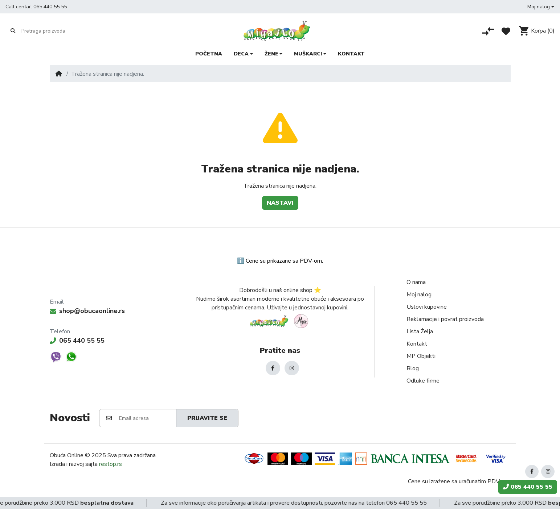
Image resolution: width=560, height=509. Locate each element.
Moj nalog (419, 295)
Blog (412, 368)
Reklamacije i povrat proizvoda (445, 319)
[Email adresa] (147, 418)
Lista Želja (419, 331)
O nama (416, 282)
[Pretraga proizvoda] (49, 31)
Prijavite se (207, 418)
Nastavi (280, 203)
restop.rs (110, 464)
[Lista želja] (506, 31)
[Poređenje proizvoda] (488, 31)
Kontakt (416, 344)
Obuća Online (66, 455)
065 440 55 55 (50, 6)
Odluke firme (423, 381)
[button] (541, 6)
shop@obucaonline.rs (87, 310)
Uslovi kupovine (426, 307)
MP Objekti (421, 356)
